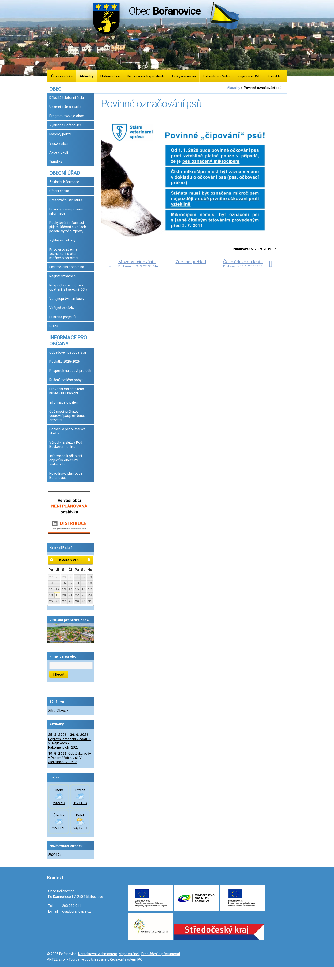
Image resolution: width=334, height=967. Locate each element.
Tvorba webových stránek (88, 959)
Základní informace (64, 182)
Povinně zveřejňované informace (66, 211)
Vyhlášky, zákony (62, 240)
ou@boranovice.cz (76, 911)
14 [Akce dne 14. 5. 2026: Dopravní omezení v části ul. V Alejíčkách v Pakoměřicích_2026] (71, 589)
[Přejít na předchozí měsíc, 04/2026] (51, 559)
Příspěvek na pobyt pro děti (70, 371)
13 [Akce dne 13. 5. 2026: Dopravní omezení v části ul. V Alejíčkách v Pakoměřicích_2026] (64, 589)
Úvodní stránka (62, 76)
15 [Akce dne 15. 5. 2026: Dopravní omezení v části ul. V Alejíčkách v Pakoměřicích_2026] (77, 589)
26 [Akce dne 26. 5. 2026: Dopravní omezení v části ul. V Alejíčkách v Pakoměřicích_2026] (57, 601)
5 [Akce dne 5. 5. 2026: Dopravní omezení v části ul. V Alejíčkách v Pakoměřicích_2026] (58, 583)
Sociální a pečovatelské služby (67, 431)
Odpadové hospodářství (67, 352)
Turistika (55, 162)
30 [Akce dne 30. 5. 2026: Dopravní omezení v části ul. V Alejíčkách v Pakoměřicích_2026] (83, 601)
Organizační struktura (65, 200)
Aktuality (86, 76)
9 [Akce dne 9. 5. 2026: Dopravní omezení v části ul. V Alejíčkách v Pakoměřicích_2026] (84, 583)
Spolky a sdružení (183, 76)
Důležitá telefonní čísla (66, 97)
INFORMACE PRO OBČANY (68, 340)
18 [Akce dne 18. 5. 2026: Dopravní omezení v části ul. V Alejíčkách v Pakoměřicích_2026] (51, 595)
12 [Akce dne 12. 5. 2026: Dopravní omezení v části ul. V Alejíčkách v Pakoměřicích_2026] (57, 589)
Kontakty (274, 76)
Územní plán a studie (65, 107)
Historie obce (110, 76)
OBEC (55, 89)
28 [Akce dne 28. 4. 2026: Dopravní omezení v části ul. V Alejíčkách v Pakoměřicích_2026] (57, 577)
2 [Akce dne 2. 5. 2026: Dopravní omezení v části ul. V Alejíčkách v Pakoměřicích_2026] (84, 577)
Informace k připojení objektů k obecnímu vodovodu (65, 460)
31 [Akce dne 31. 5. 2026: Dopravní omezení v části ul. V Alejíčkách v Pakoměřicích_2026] (90, 601)
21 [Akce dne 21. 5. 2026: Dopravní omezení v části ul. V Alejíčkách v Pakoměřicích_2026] (71, 595)
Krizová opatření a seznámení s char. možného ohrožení (63, 253)
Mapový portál (60, 134)
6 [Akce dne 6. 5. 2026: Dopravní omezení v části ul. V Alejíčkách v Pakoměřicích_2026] (65, 583)
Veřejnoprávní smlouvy (66, 299)
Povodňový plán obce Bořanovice (65, 475)
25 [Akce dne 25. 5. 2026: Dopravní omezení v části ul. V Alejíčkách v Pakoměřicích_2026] (51, 601)
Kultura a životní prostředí (145, 76)
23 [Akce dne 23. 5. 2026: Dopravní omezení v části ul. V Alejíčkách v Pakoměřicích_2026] (83, 595)
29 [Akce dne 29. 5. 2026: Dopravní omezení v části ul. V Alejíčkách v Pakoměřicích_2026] (77, 601)
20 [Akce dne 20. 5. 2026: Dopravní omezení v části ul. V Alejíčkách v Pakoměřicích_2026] (64, 595)
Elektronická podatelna (66, 267)
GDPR (53, 326)
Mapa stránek (129, 954)
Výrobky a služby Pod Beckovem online (65, 444)
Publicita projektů (62, 317)
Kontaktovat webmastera (97, 954)
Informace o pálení (63, 402)
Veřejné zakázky (61, 308)
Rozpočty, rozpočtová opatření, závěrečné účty (68, 287)
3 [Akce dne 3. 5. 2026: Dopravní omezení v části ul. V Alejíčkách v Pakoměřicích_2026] (91, 577)
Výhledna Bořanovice (65, 125)
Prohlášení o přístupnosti (160, 954)
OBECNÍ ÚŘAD (64, 173)
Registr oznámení (62, 276)
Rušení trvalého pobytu (66, 380)
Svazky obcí (58, 143)
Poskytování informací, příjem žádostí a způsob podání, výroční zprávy (67, 227)
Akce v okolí (58, 152)
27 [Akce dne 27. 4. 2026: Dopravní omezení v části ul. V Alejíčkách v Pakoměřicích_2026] (51, 577)
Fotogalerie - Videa (216, 76)
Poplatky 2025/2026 (64, 361)
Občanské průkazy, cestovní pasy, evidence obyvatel (67, 415)
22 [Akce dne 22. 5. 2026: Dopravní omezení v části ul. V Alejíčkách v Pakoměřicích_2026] (77, 595)
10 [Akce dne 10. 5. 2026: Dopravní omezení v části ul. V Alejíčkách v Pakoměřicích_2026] (90, 583)
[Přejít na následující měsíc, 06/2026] (88, 559)
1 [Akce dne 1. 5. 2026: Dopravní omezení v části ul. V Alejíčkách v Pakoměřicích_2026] (78, 577)
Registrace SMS (249, 76)
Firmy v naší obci (63, 656)
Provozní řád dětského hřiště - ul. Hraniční (66, 391)
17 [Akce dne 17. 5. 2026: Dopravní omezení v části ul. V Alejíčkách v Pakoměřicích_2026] (90, 589)
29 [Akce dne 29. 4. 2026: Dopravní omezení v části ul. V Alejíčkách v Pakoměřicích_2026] (64, 577)
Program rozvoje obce (66, 116)
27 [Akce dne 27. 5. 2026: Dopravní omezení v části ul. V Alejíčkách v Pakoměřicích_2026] (64, 601)
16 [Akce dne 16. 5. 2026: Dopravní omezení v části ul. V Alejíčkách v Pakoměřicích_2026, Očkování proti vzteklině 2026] (83, 589)
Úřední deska (59, 191)
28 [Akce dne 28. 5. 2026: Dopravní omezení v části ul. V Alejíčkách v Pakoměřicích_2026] (71, 601)
